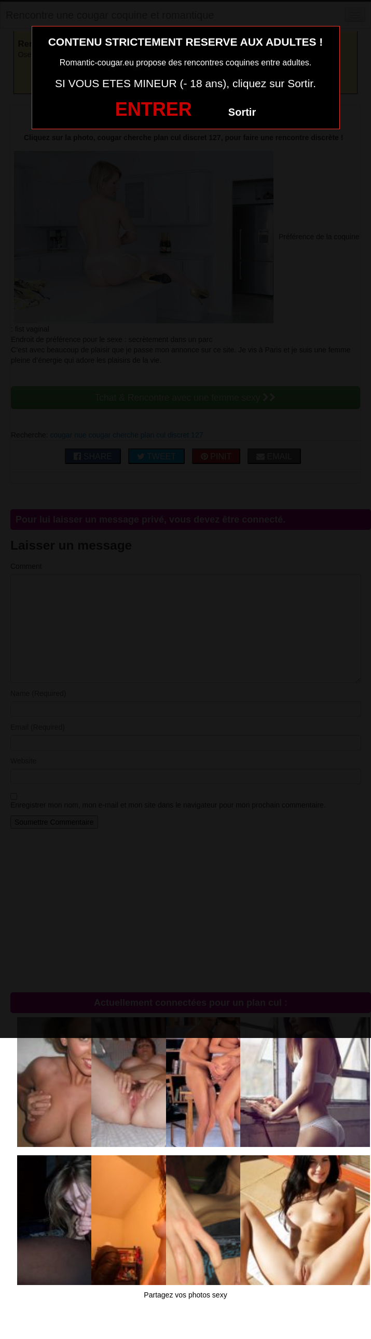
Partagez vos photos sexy (185, 1295)
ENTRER (153, 109)
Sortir (242, 112)
